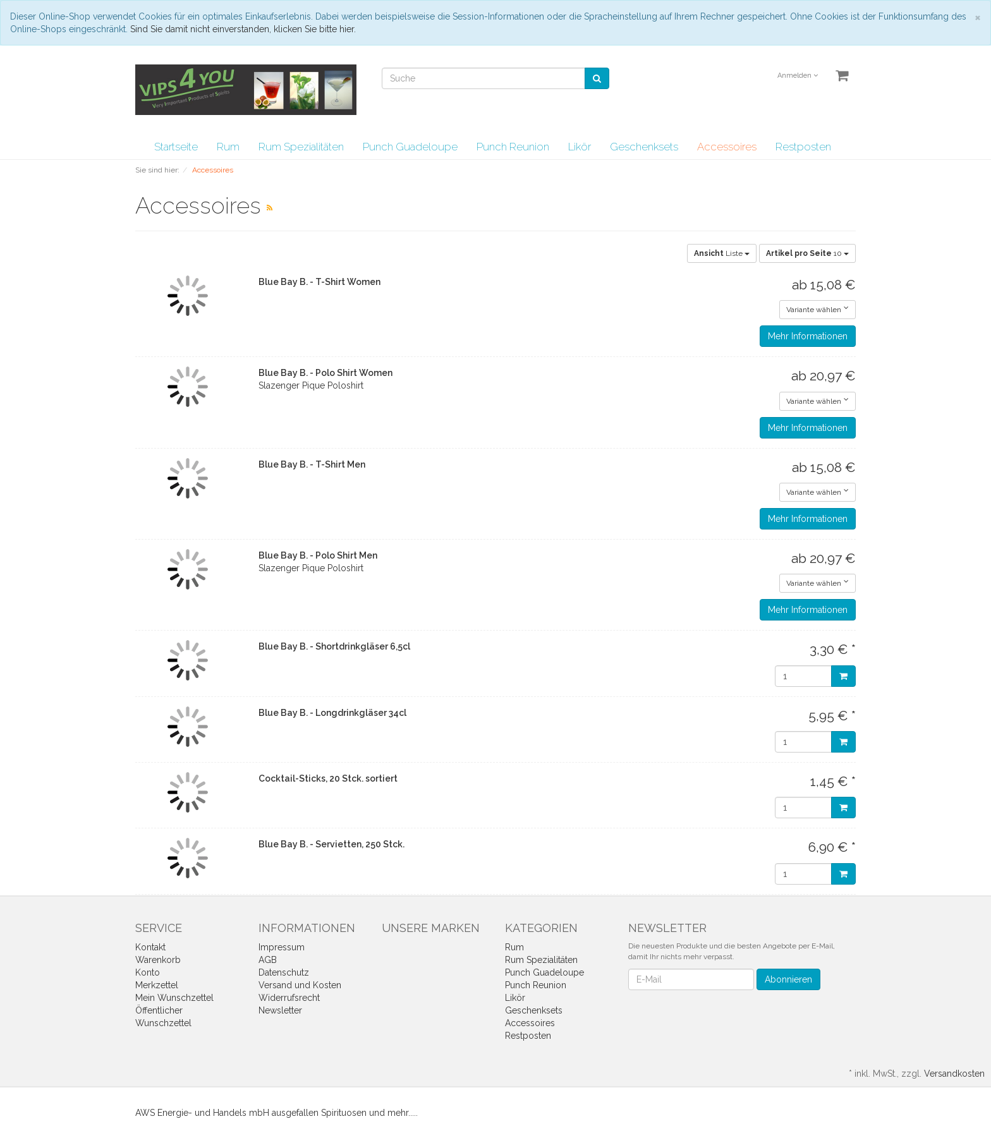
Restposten (803, 146)
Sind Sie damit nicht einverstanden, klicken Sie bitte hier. (243, 29)
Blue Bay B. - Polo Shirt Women (325, 373)
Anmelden (797, 75)
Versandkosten (954, 1073)
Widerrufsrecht (289, 998)
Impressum (281, 947)
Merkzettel (156, 985)
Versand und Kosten (299, 985)
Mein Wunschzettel (174, 998)
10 (807, 253)
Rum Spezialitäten (301, 146)
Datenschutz (283, 972)
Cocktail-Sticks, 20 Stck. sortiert (328, 778)
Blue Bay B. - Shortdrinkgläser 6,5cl (334, 646)
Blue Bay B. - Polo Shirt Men (317, 555)
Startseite (176, 146)
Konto (147, 972)
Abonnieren (788, 979)
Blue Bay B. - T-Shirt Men (311, 464)
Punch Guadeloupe (410, 146)
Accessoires (727, 146)
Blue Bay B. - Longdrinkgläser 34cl (332, 713)
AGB (267, 960)
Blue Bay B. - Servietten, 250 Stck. (331, 844)
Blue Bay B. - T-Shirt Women (319, 282)
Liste (722, 253)
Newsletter (280, 1010)
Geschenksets (644, 146)
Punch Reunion (513, 146)
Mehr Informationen (808, 336)
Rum (228, 146)
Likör (579, 146)
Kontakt (150, 947)
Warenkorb (158, 960)
